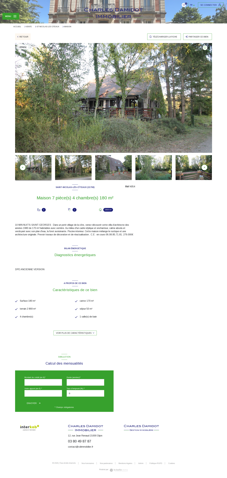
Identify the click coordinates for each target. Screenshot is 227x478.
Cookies (171, 464)
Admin (140, 463)
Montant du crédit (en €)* (34, 378)
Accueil (17, 27)
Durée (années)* (73, 378)
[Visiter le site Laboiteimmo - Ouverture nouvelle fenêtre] (118, 470)
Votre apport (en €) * (33, 389)
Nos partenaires (106, 463)
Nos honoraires (88, 463)
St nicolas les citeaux (48, 27)
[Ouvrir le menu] (10, 16)
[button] (204, 167)
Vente (29, 27)
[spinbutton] (85, 393)
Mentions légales (125, 463)
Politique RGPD (155, 463)
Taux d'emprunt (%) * (76, 389)
